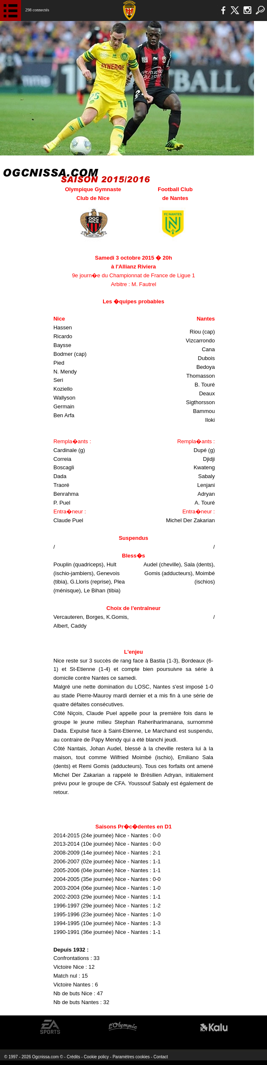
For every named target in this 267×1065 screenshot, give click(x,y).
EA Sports (50, 1027)
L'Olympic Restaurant (122, 1027)
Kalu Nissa (213, 1027)
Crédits (73, 1056)
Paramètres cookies (131, 1056)
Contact (160, 1056)
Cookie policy (96, 1056)
